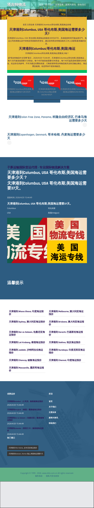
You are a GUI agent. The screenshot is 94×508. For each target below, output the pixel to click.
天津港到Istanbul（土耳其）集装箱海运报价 (25, 401)
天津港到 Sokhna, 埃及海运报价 (65, 342)
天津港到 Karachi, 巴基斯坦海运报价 (66, 333)
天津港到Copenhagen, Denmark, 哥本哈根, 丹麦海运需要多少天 (46, 136)
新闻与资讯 (70, 4)
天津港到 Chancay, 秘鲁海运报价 (25, 360)
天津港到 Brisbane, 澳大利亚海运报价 (66, 323)
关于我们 (49, 4)
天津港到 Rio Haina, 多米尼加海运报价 (23, 448)
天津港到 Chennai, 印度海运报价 (65, 360)
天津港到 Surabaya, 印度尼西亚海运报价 (67, 351)
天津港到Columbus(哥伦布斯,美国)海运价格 (53, 24)
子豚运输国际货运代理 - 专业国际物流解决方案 (38, 167)
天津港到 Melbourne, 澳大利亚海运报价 (66, 313)
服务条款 (39, 476)
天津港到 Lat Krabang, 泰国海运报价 (27, 342)
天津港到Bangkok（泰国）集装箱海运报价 (24, 410)
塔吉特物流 (16, 4)
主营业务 (59, 4)
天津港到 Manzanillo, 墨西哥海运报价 (26, 369)
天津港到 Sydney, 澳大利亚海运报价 (27, 321)
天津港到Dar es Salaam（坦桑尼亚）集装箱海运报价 (25, 419)
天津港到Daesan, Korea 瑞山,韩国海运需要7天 (26, 454)
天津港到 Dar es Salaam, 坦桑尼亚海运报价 (27, 333)
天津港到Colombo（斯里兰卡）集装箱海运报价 (25, 429)
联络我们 (82, 4)
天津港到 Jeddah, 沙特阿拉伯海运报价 (26, 351)
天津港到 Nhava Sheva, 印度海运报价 (26, 313)
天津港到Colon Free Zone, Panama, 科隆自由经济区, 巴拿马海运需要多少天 (47, 119)
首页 (41, 4)
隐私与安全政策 (52, 476)
